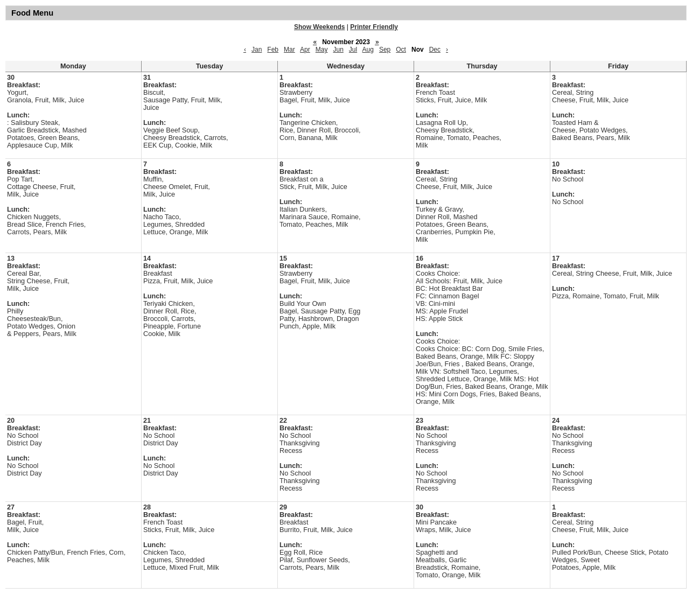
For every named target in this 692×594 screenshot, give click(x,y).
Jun (338, 49)
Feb (272, 49)
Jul (353, 49)
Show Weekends (319, 27)
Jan (256, 49)
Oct (401, 49)
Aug (368, 49)
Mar (289, 49)
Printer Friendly (374, 27)
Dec (435, 49)
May (322, 49)
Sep (384, 49)
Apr (305, 49)
